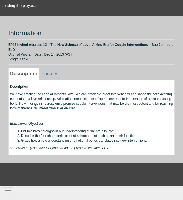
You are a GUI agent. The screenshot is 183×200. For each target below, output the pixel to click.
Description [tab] (23, 73)
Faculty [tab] (49, 73)
